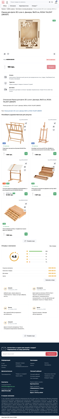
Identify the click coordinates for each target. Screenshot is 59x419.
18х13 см (26, 111)
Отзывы (34, 6)
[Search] (52, 2)
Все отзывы (53, 246)
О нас (3, 363)
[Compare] (25, 126)
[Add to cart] (26, 153)
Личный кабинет (35, 374)
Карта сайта (19, 376)
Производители (6, 374)
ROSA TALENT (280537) (35, 111)
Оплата (3, 367)
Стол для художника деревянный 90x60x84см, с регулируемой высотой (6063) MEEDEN (15, 189)
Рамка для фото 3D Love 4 (12, 111)
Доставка (4, 365)
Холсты (46, 363)
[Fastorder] (26, 123)
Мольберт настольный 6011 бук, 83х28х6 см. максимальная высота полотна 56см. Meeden (43, 149)
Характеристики (24, 6)
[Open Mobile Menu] (7, 2)
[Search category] (49, 2)
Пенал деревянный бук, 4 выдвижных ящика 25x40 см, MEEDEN (14, 229)
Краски (32, 363)
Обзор (5, 6)
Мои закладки (34, 378)
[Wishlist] (25, 130)
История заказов (35, 376)
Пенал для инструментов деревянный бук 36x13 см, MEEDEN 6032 (43, 189)
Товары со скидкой (21, 374)
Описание (13, 6)
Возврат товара (20, 363)
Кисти (32, 365)
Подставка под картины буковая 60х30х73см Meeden (14, 149)
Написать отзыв (49, 280)
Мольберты (47, 365)
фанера (22, 111)
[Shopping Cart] (56, 2)
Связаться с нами (49, 376)
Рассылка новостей (50, 374)
